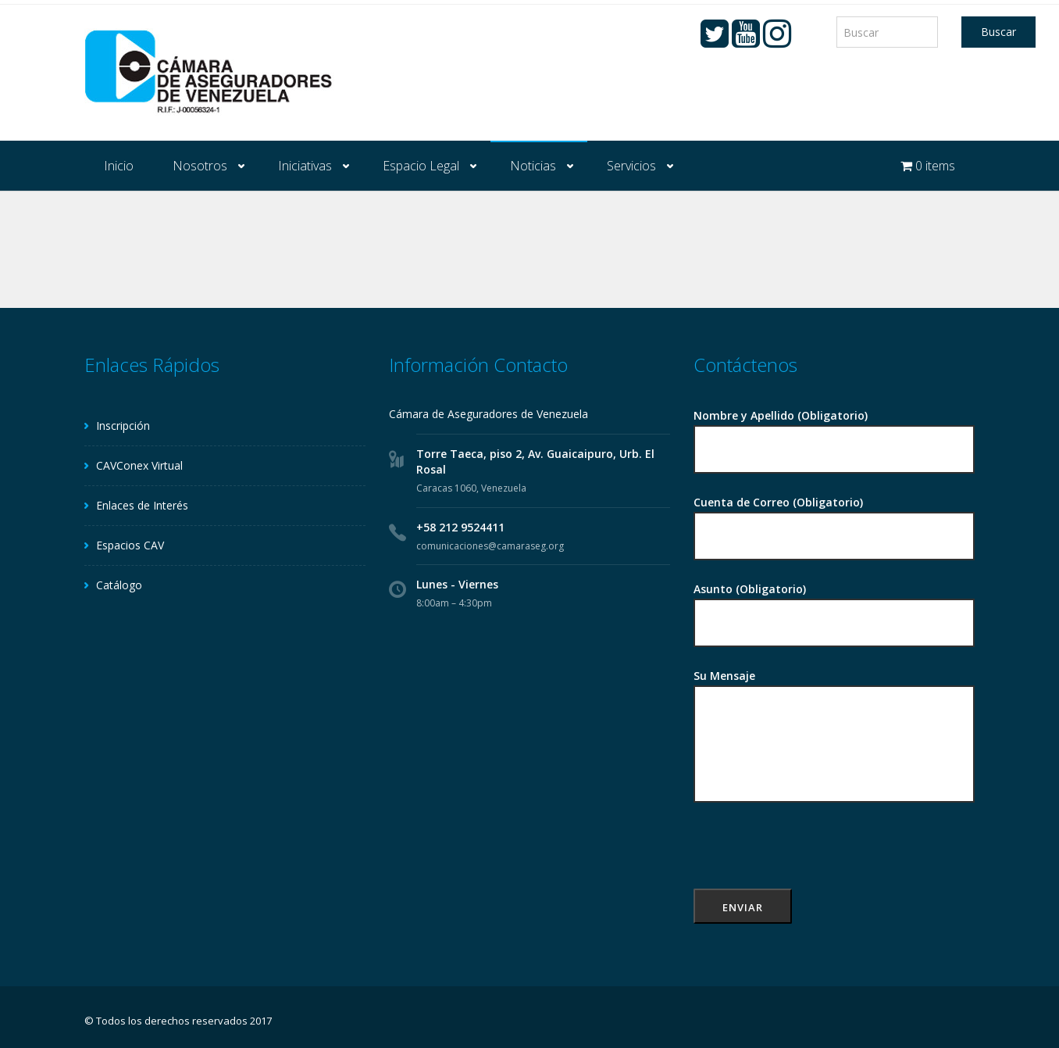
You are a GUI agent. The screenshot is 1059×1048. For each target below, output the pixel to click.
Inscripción (123, 425)
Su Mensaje (834, 737)
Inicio (119, 165)
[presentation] (812, 858)
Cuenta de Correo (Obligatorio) (834, 520)
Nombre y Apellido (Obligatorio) (834, 433)
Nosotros (200, 165)
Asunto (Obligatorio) (834, 606)
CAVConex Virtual (139, 465)
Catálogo (119, 585)
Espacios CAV (130, 545)
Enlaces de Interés (142, 505)
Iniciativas (305, 165)
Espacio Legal (421, 165)
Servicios (631, 165)
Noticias (533, 165)
